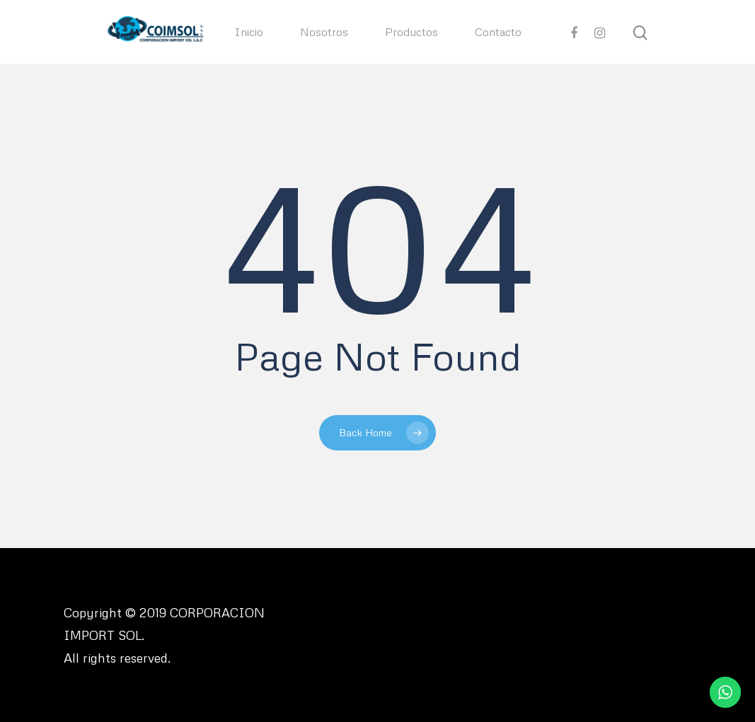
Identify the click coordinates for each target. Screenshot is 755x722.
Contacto (498, 31)
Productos (411, 31)
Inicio (248, 31)
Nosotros (324, 31)
